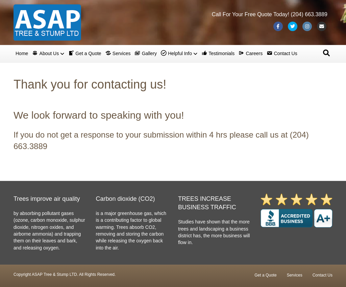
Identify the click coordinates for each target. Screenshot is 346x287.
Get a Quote (265, 275)
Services (294, 275)
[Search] (326, 53)
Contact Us (322, 275)
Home (22, 53)
